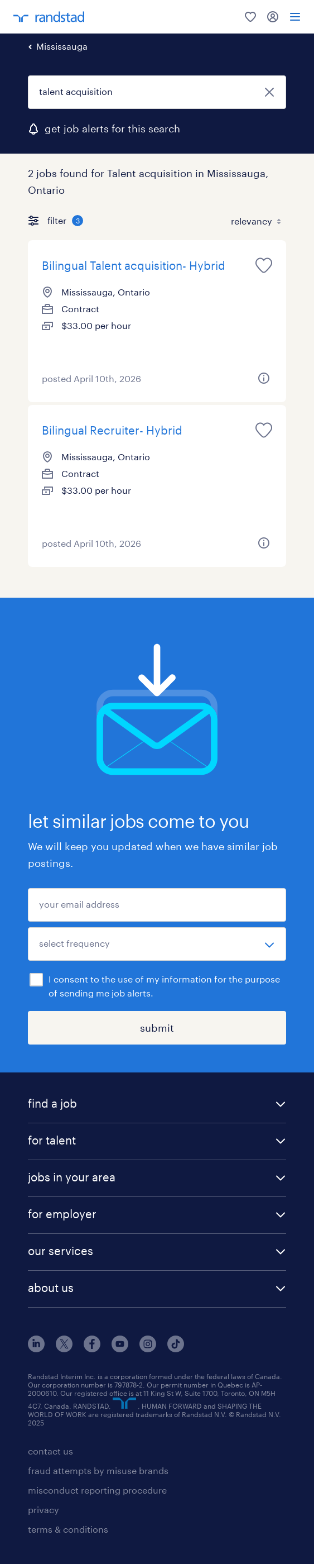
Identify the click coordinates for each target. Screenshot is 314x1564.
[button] (157, 1104)
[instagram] (147, 1348)
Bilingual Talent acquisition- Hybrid (133, 265)
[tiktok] (175, 1348)
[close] (269, 92)
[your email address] (157, 905)
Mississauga (62, 46)
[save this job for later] (263, 265)
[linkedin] (36, 1348)
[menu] (295, 17)
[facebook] (92, 1348)
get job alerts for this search (112, 128)
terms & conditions (68, 1529)
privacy (43, 1509)
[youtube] (120, 1348)
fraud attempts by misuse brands (98, 1470)
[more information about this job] (264, 378)
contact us (50, 1451)
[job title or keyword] (157, 92)
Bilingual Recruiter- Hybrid (112, 430)
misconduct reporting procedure (97, 1490)
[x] (64, 1348)
